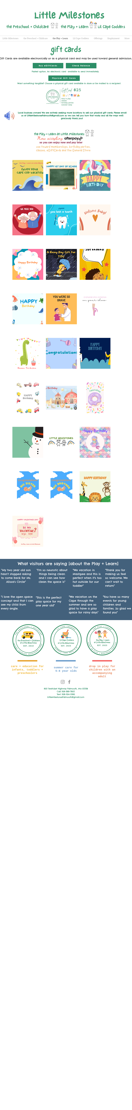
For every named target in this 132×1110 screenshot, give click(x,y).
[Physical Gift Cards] (64, 78)
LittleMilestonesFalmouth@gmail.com (45, 115)
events (107, 600)
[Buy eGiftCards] (48, 65)
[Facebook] (69, 682)
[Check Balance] (81, 65)
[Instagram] (62, 682)
